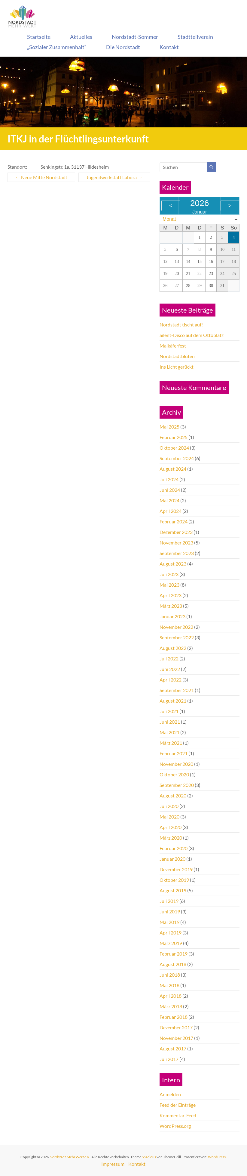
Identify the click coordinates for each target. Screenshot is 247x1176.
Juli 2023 (169, 574)
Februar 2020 (174, 848)
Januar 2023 (172, 616)
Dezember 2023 (176, 532)
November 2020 (176, 764)
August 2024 (173, 469)
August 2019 (173, 890)
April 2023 (170, 595)
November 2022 (176, 627)
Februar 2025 (174, 437)
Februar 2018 (174, 1017)
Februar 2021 (174, 753)
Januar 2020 (172, 859)
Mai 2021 (169, 732)
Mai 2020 (169, 816)
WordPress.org (175, 1126)
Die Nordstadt (123, 47)
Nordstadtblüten (177, 356)
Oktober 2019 (174, 880)
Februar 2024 (174, 521)
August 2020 (173, 795)
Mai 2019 (169, 922)
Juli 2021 (169, 711)
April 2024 (170, 511)
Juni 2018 (170, 975)
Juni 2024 (170, 490)
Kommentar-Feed (178, 1115)
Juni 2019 (170, 911)
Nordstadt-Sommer (135, 36)
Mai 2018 (169, 985)
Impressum (112, 1164)
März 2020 (171, 838)
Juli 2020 (169, 806)
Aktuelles (81, 36)
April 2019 (170, 932)
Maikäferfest (173, 345)
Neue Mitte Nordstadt (41, 177)
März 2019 (171, 943)
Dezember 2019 (176, 869)
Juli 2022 (169, 658)
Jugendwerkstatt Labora (114, 177)
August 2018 (173, 964)
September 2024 (177, 458)
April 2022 (170, 679)
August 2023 (173, 563)
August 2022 (173, 648)
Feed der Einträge (178, 1105)
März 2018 (171, 1006)
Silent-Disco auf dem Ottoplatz (192, 335)
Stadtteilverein (195, 36)
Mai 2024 (169, 500)
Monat (169, 219)
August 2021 (173, 700)
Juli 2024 (169, 479)
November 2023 (176, 542)
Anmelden (170, 1094)
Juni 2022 (170, 669)
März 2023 (171, 606)
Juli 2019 (169, 901)
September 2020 (177, 785)
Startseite (38, 36)
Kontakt (169, 47)
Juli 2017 (169, 1059)
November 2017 (176, 1038)
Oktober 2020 (174, 774)
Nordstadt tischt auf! (181, 324)
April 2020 (170, 827)
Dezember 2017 (176, 1027)
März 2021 (171, 743)
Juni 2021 (170, 722)
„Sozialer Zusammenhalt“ (57, 47)
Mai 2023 (169, 585)
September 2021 (177, 690)
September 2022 (177, 637)
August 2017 (173, 1048)
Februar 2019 (174, 953)
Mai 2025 (169, 426)
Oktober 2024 (174, 448)
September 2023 (177, 553)
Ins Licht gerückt (177, 367)
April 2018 (170, 996)
